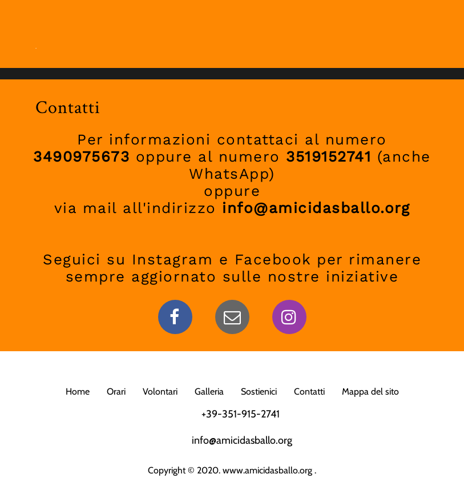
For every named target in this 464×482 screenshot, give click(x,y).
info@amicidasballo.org (242, 440)
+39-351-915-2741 (240, 414)
